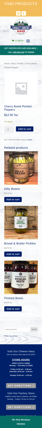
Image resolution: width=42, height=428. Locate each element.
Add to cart (24, 129)
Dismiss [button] (21, 424)
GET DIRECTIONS (19, 385)
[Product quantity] (9, 129)
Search (34, 329)
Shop (13, 63)
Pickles (20, 63)
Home (7, 63)
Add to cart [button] (13, 199)
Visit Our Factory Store (21, 393)
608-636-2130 (18, 52)
